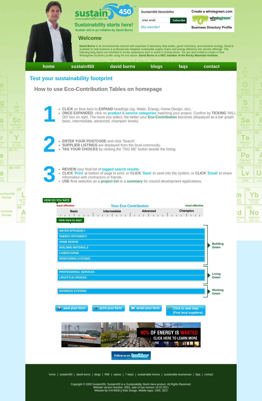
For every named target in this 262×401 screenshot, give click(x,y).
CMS (158, 390)
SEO (165, 390)
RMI (107, 374)
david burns (122, 66)
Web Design (130, 390)
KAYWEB (114, 390)
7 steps (129, 374)
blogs (156, 66)
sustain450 (82, 66)
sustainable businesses (177, 374)
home (48, 66)
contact (212, 66)
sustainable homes (149, 374)
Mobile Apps (146, 390)
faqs (183, 66)
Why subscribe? (150, 27)
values (117, 374)
